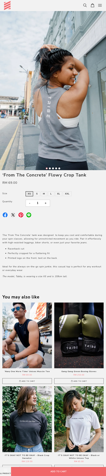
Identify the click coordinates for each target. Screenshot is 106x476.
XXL (67, 193)
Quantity (7, 201)
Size (4, 193)
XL (58, 193)
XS (29, 193)
